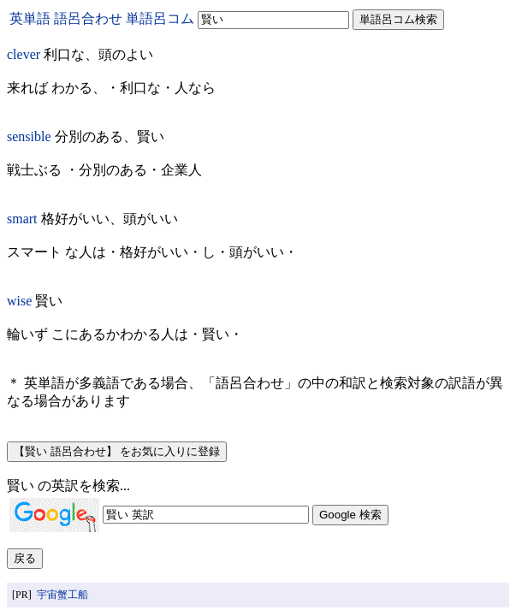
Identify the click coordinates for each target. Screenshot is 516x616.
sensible (29, 136)
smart (22, 218)
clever (23, 54)
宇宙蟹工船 (62, 595)
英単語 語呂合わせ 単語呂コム (101, 18)
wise (19, 300)
